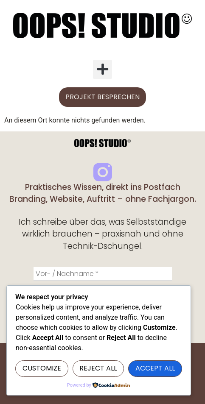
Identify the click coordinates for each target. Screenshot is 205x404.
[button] (102, 69)
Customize (41, 368)
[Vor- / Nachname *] (103, 274)
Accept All (155, 368)
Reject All (98, 368)
